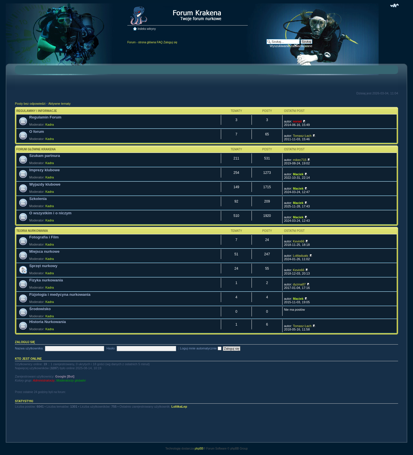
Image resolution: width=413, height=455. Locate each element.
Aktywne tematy (59, 103)
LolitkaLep (179, 406)
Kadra (49, 124)
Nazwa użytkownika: (29, 348)
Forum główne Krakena (36, 149)
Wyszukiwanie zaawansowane (291, 46)
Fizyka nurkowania (46, 280)
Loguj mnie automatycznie (200, 348)
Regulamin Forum (45, 117)
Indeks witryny (147, 28)
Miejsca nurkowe (44, 251)
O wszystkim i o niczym (50, 213)
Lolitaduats (300, 255)
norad (297, 121)
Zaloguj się (170, 42)
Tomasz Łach (302, 135)
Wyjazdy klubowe (45, 184)
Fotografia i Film (44, 237)
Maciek (298, 174)
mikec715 (299, 160)
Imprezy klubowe (44, 170)
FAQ (160, 42)
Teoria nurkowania (32, 230)
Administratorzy (43, 380)
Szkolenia (38, 199)
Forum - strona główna (141, 42)
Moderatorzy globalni (70, 380)
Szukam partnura (44, 155)
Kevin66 (298, 241)
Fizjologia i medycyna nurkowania (59, 294)
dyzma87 (299, 284)
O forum (36, 131)
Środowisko (40, 309)
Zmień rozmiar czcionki (394, 5)
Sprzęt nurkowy (43, 266)
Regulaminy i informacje (36, 110)
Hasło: (110, 348)
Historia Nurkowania (47, 322)
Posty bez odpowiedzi (30, 103)
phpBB (199, 448)
